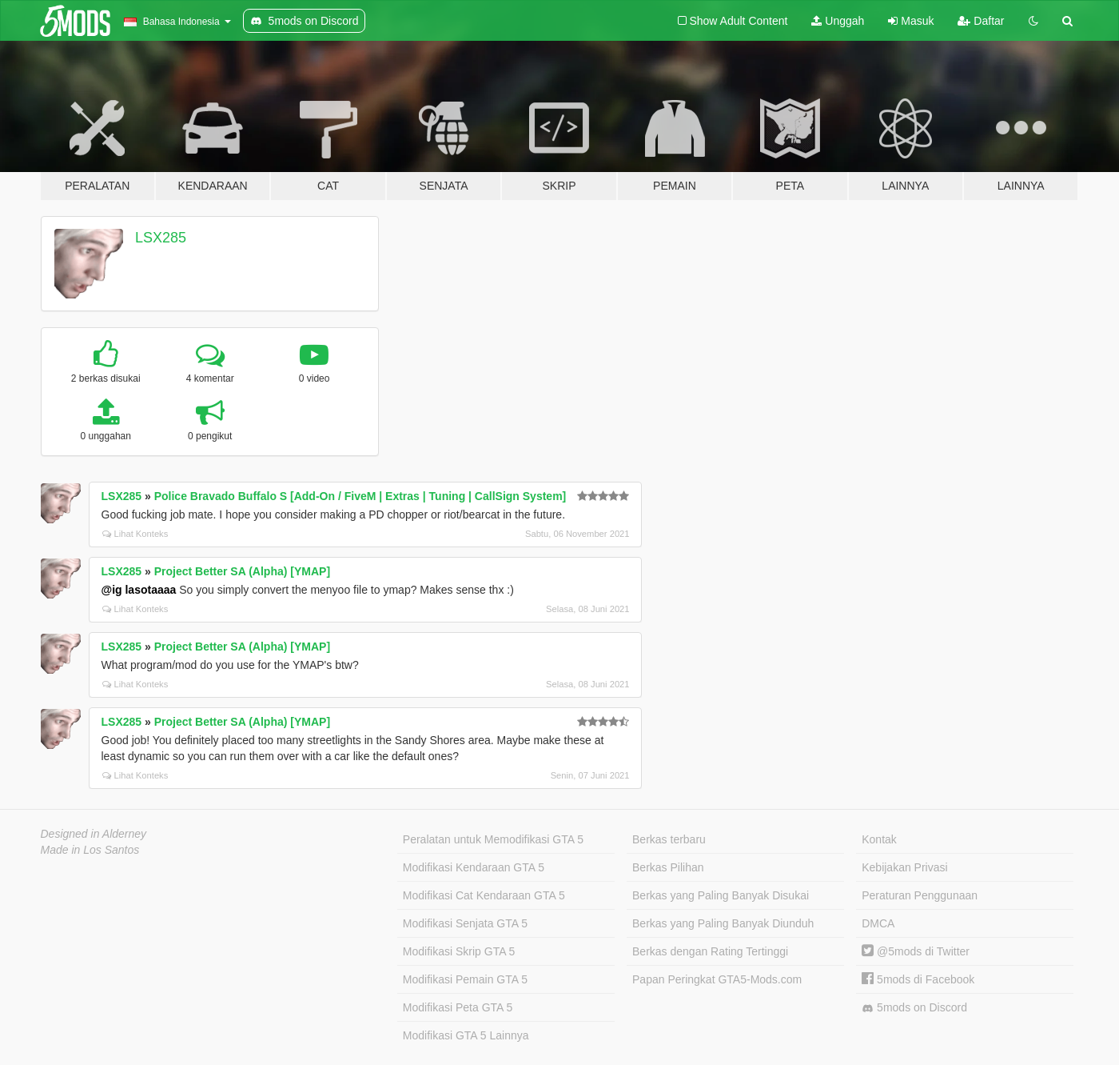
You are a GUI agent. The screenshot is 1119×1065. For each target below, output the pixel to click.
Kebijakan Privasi (904, 867)
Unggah (837, 20)
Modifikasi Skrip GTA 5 (459, 951)
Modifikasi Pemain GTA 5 (465, 979)
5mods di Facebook (918, 979)
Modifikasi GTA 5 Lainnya (466, 1035)
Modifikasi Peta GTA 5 (457, 1007)
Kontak (879, 839)
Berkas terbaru (669, 839)
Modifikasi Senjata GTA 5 (465, 923)
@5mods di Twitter (916, 951)
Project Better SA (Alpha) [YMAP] (242, 571)
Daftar (981, 20)
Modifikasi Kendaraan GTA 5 (473, 867)
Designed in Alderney (94, 833)
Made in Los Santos (90, 849)
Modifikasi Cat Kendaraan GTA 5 (484, 895)
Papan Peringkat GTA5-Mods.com (717, 979)
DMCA (878, 923)
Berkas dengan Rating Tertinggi (710, 951)
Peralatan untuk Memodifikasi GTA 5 (493, 839)
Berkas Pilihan (668, 867)
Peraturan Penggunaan (920, 895)
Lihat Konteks (135, 534)
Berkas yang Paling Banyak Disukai (720, 895)
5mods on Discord (914, 1008)
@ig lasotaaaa (139, 589)
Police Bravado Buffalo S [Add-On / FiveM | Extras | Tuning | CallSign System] (360, 496)
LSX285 (160, 238)
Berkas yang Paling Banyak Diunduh (723, 923)
